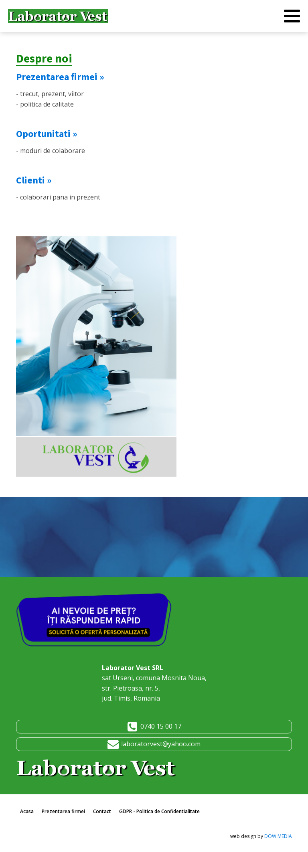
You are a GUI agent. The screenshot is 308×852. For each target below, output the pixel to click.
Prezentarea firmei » (60, 77)
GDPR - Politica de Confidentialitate (159, 811)
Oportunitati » (46, 134)
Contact (102, 811)
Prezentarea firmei (63, 811)
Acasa (27, 811)
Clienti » (34, 180)
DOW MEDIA (278, 836)
